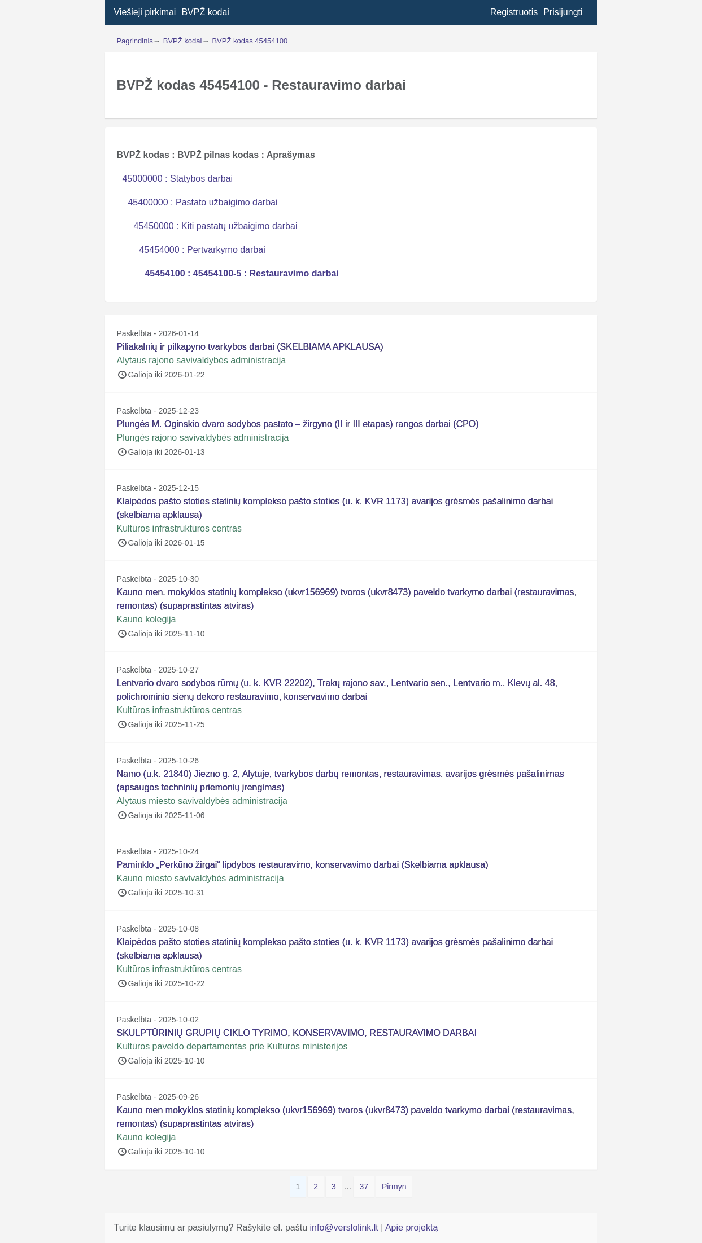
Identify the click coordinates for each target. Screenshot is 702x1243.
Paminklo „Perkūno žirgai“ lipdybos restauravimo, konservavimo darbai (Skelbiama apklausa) (302, 864)
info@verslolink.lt (345, 1227)
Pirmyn (394, 1186)
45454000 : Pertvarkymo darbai (202, 249)
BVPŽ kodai (205, 12)
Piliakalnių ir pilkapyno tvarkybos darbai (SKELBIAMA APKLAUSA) (249, 347)
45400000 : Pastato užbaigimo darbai (202, 202)
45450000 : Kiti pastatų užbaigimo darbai (215, 226)
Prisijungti (562, 12)
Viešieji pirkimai (145, 12)
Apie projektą (411, 1227)
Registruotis (514, 12)
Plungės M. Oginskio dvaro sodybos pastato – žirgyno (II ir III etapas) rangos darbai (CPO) (297, 424)
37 (366, 1185)
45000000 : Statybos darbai (177, 178)
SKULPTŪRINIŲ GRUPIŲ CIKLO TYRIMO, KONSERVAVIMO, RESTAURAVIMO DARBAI (296, 1033)
